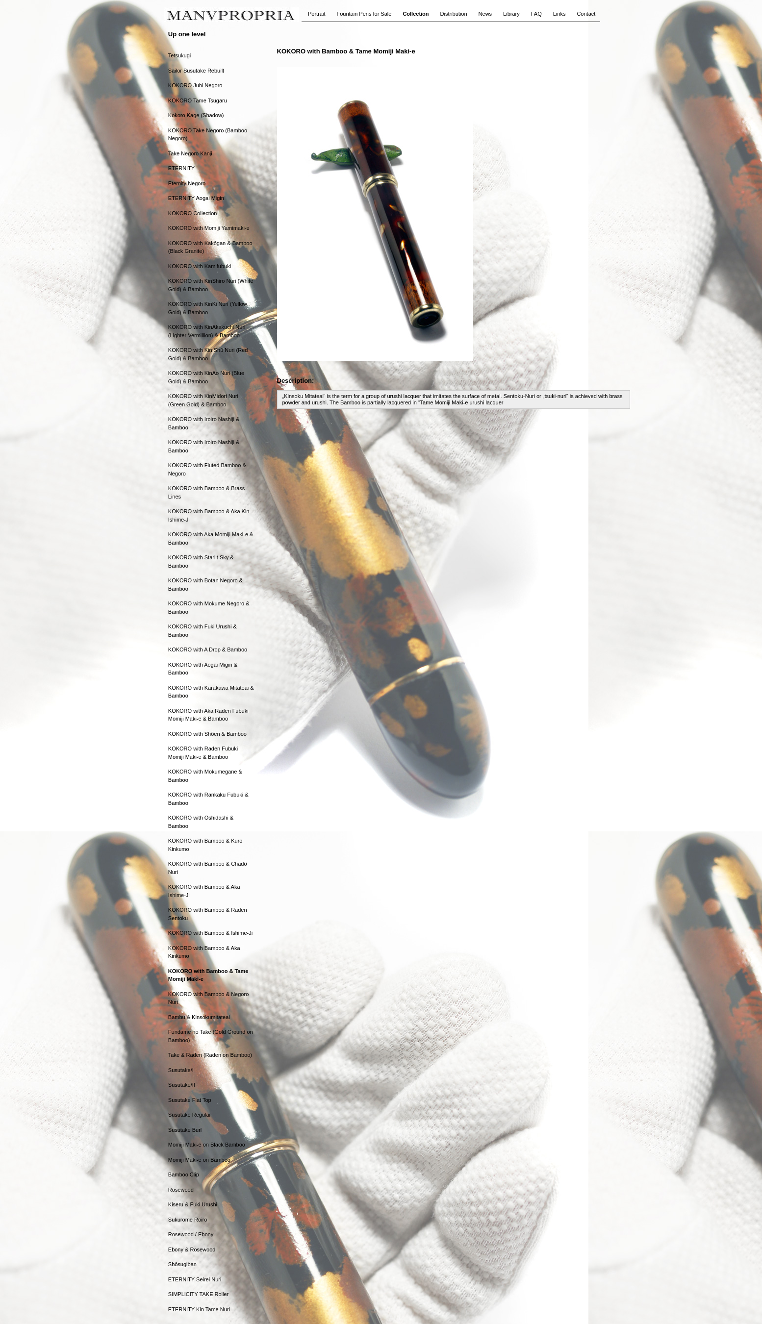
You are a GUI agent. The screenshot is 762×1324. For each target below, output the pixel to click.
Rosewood (181, 1190)
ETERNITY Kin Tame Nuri (199, 1309)
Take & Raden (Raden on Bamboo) (210, 1055)
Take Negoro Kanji (190, 153)
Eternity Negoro (186, 183)
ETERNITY (181, 168)
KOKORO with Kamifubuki (199, 266)
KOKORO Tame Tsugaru (197, 100)
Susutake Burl (185, 1130)
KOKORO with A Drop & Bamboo (207, 649)
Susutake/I (181, 1070)
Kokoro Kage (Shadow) (196, 115)
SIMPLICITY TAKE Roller (198, 1294)
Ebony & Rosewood (192, 1249)
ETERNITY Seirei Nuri (195, 1279)
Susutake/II (181, 1085)
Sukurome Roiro (187, 1220)
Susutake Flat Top (189, 1100)
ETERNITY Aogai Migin (196, 198)
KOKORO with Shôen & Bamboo (207, 734)
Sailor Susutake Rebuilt (196, 71)
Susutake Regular (189, 1115)
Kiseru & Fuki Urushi (192, 1204)
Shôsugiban (182, 1264)
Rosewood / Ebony (190, 1234)
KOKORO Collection (192, 213)
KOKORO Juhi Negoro (195, 85)
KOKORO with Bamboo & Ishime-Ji (210, 933)
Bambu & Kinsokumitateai (199, 1017)
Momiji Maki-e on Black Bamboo (206, 1145)
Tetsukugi (179, 55)
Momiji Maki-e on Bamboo (199, 1160)
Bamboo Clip (183, 1174)
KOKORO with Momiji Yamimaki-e (209, 228)
